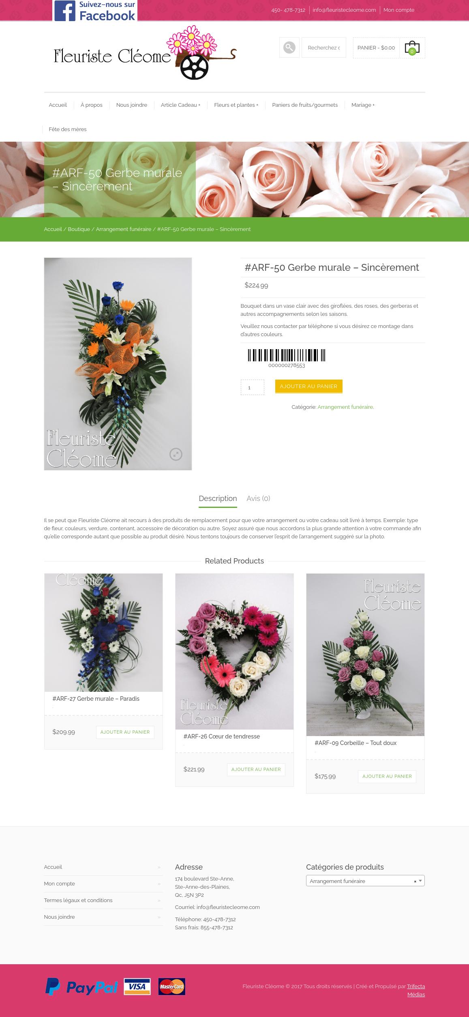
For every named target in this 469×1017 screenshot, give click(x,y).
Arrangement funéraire (124, 229)
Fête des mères (68, 129)
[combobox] (365, 880)
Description (218, 498)
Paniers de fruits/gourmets (305, 105)
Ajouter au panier (309, 386)
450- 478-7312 (288, 10)
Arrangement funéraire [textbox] (363, 881)
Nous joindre (131, 105)
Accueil (58, 105)
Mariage (363, 105)
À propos (92, 105)
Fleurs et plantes (236, 105)
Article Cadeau (180, 105)
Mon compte (398, 10)
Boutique (79, 229)
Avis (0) (258, 498)
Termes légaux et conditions (78, 900)
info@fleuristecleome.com (344, 10)
